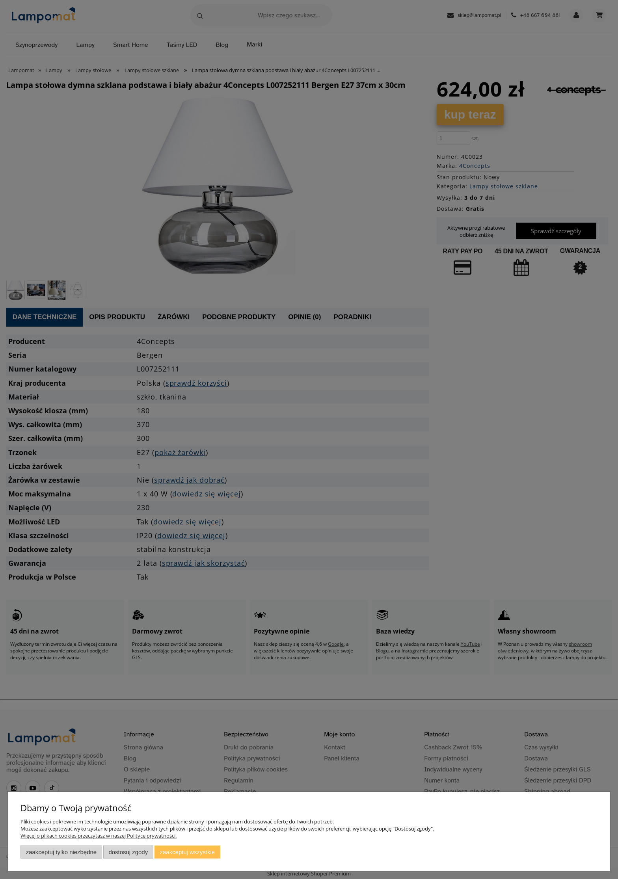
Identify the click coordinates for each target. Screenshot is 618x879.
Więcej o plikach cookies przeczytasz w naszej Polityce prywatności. (98, 835)
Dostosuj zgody (128, 852)
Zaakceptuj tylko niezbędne (61, 852)
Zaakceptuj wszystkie (187, 852)
